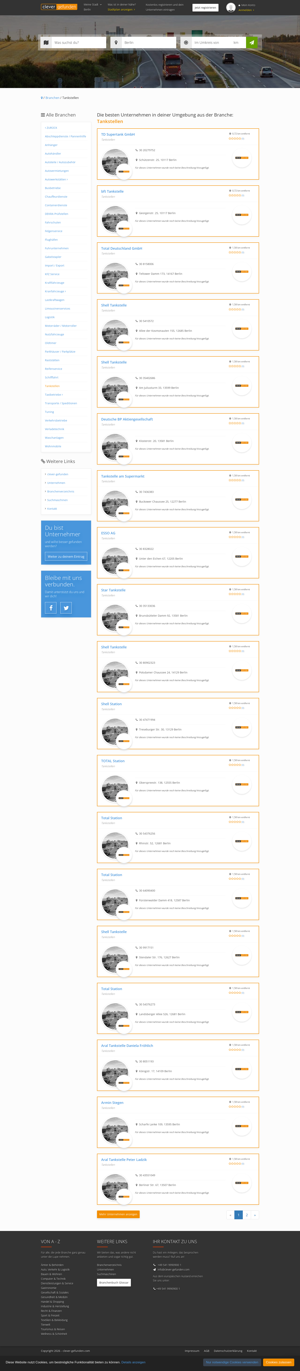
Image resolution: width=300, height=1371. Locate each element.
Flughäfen (51, 239)
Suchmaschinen (57, 500)
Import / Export (54, 265)
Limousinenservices (57, 308)
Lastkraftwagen (54, 300)
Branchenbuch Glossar (114, 1282)
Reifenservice (53, 369)
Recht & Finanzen (51, 1311)
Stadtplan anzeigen (122, 9)
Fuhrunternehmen (57, 248)
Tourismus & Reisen (53, 1329)
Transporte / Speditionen (61, 403)
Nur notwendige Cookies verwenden (232, 1362)
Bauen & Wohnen (51, 1274)
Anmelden (246, 10)
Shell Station (111, 704)
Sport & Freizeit (50, 1315)
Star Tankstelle (113, 590)
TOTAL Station (113, 761)
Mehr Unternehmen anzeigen (118, 1214)
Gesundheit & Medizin (54, 1297)
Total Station (111, 818)
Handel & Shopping (52, 1301)
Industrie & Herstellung (55, 1306)
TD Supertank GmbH (118, 134)
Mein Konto (247, 5)
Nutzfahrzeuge (54, 334)
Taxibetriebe (54, 394)
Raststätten (52, 360)
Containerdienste (56, 205)
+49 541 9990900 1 (169, 1265)
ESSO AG (108, 533)
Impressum (192, 1351)
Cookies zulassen (278, 1362)
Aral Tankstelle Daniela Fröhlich (127, 1045)
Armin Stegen (112, 1102)
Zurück (51, 128)
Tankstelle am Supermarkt (122, 476)
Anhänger (51, 145)
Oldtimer (50, 343)
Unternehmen (56, 483)
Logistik (50, 317)
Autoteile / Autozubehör (60, 162)
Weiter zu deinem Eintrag (66, 556)
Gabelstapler (53, 257)
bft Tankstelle (112, 191)
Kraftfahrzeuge (54, 282)
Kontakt (52, 508)
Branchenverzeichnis (60, 491)
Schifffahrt (51, 377)
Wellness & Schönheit (54, 1334)
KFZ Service (52, 274)
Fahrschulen (53, 222)
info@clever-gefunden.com (173, 1269)
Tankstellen (52, 386)
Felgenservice (53, 231)
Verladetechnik (54, 429)
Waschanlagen (54, 437)
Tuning (49, 412)
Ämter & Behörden (52, 1265)
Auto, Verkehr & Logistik (55, 1269)
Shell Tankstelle (114, 305)
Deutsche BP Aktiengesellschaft (127, 419)
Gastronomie (48, 1288)
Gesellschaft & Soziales (55, 1292)
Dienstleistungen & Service (57, 1283)
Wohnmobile (53, 446)
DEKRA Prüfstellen (56, 214)
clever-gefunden (57, 474)
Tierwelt (45, 1324)
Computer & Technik (53, 1279)
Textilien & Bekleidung (54, 1320)
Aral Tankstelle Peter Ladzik (124, 1159)
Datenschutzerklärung (228, 1351)
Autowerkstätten (56, 179)
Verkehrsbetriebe (56, 420)
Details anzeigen (133, 1362)
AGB (206, 1351)
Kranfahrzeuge (55, 291)
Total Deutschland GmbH (121, 248)
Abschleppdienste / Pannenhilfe (65, 136)
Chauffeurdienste (56, 196)
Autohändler (53, 153)
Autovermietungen (57, 171)
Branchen (53, 98)
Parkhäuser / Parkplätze (60, 351)
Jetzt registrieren (205, 7)
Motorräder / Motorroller (61, 326)
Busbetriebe (53, 188)
